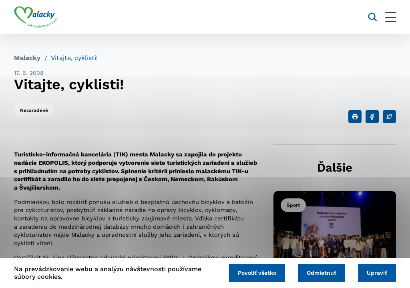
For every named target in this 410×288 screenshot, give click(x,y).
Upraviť (377, 273)
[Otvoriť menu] (390, 17)
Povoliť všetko (257, 273)
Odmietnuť (321, 273)
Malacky (27, 58)
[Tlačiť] (355, 116)
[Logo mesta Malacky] (36, 17)
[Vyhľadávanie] (372, 17)
